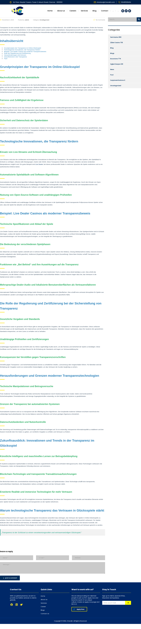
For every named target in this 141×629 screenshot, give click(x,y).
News (112, 69)
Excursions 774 (115, 59)
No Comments (99, 20)
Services (84, 11)
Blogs (112, 53)
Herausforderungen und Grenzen (15, 55)
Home (50, 11)
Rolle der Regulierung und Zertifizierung (17, 53)
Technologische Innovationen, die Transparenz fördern (22, 50)
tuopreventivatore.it (117, 80)
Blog (94, 11)
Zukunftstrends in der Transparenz (15, 57)
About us (61, 11)
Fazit (5, 58)
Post (112, 75)
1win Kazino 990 (115, 37)
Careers (73, 11)
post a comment (10, 578)
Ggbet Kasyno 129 (116, 64)
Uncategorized (115, 86)
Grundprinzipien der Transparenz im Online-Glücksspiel (22, 48)
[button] (79, 609)
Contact (104, 11)
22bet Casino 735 (116, 43)
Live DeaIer (39, 164)
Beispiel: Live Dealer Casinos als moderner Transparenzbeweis (25, 51)
